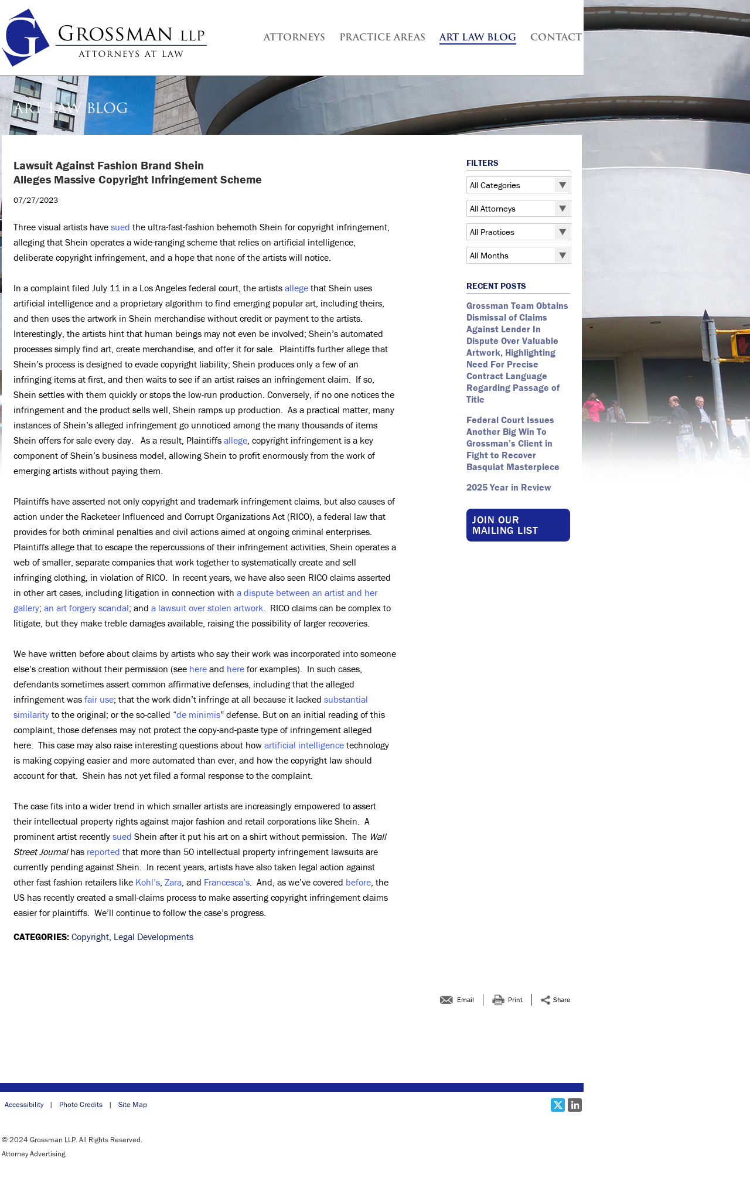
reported (103, 851)
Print (515, 999)
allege (296, 288)
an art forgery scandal (86, 608)
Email (465, 999)
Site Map (132, 1104)
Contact (556, 38)
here (198, 669)
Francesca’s (227, 882)
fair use (99, 699)
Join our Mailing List (505, 525)
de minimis (198, 714)
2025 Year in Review (508, 487)
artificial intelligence (304, 745)
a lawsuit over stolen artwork (207, 608)
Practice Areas (382, 38)
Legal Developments (153, 936)
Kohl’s (147, 882)
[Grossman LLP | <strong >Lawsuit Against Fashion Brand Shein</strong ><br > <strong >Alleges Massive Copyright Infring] (104, 38)
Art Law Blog (477, 38)
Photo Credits (81, 1104)
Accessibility (24, 1104)
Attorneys (294, 38)
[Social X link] (558, 1105)
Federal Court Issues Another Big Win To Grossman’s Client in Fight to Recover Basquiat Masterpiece (514, 443)
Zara (173, 882)
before (358, 882)
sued (120, 227)
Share (561, 999)
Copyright (90, 936)
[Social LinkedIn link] (575, 1105)
